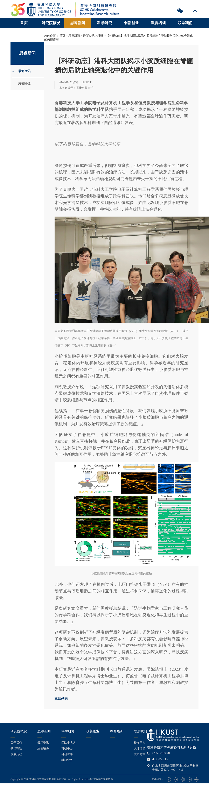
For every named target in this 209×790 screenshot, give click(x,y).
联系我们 (185, 23)
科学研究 (104, 23)
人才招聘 (139, 748)
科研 (100, 35)
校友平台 (139, 742)
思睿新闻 (77, 23)
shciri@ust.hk (160, 759)
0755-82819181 (161, 753)
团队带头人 (68, 742)
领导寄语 (16, 748)
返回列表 (61, 698)
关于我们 (16, 742)
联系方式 (139, 754)
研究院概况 (51, 23)
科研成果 (67, 754)
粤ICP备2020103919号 (101, 779)
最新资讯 (26, 71)
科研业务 (67, 760)
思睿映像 (26, 85)
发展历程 (16, 754)
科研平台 (67, 748)
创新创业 (131, 23)
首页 (24, 23)
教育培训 (158, 23)
